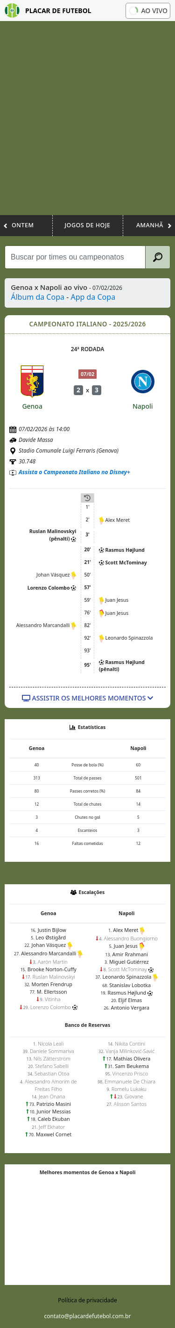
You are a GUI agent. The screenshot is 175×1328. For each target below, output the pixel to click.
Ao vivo (147, 10)
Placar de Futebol (48, 10)
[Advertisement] (87, 122)
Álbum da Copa (37, 297)
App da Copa (92, 297)
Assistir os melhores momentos (87, 697)
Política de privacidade (87, 1300)
